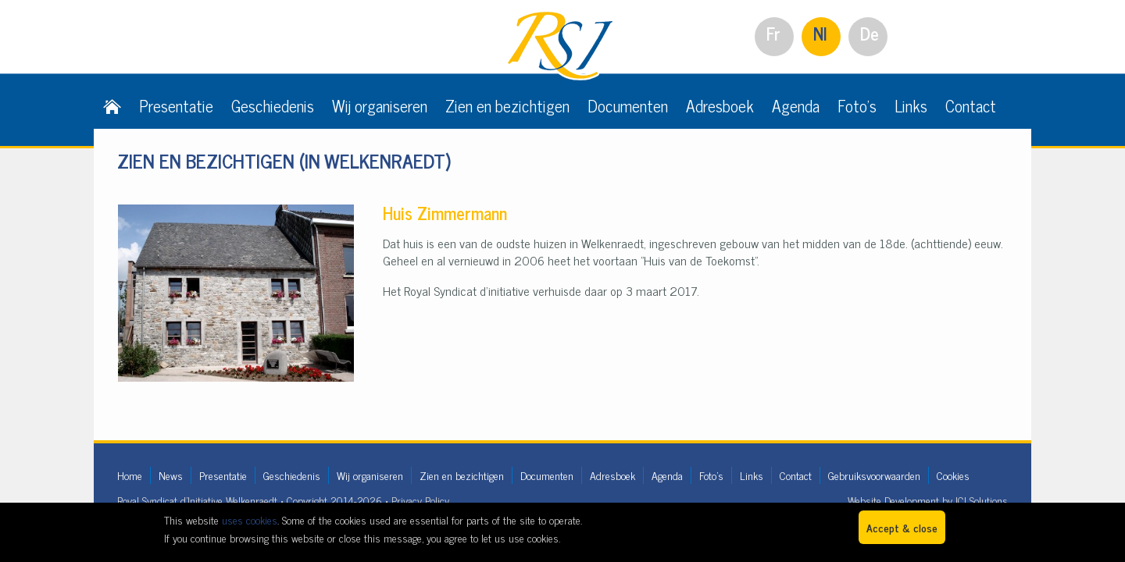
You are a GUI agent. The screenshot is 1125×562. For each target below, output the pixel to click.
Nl (820, 33)
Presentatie (176, 105)
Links (911, 105)
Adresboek (720, 105)
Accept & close (902, 527)
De (869, 33)
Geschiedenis (272, 105)
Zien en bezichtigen (507, 105)
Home (129, 475)
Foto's (857, 105)
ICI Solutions (981, 500)
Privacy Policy (420, 500)
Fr (773, 33)
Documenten (628, 105)
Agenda (796, 105)
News (171, 475)
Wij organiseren (379, 105)
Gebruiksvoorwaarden (874, 475)
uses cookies (249, 519)
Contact (970, 105)
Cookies (953, 475)
